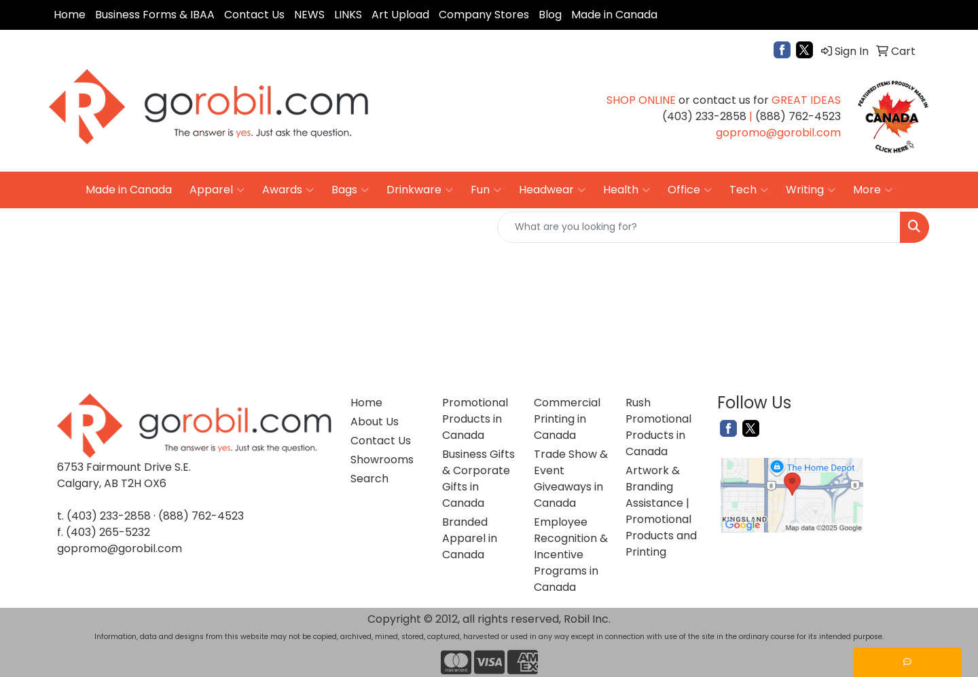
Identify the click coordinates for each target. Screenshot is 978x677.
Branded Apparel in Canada (469, 538)
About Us (374, 421)
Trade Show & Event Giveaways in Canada (571, 478)
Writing (810, 190)
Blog (550, 14)
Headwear (552, 190)
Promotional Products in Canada (475, 419)
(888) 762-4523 (201, 516)
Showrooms (382, 459)
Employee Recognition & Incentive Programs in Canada (571, 554)
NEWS (309, 14)
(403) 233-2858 (109, 516)
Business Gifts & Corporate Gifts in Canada (478, 478)
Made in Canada (614, 14)
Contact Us (254, 14)
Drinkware (419, 190)
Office (690, 190)
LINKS (348, 14)
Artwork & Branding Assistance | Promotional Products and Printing (661, 511)
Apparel (216, 190)
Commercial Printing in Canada (567, 419)
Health (626, 190)
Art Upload (400, 14)
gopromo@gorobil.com (119, 548)
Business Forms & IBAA (155, 14)
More (872, 190)
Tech (748, 190)
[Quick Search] (699, 227)
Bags (350, 190)
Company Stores (484, 14)
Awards (288, 190)
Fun (486, 190)
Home (70, 14)
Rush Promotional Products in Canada (658, 427)
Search (369, 478)
